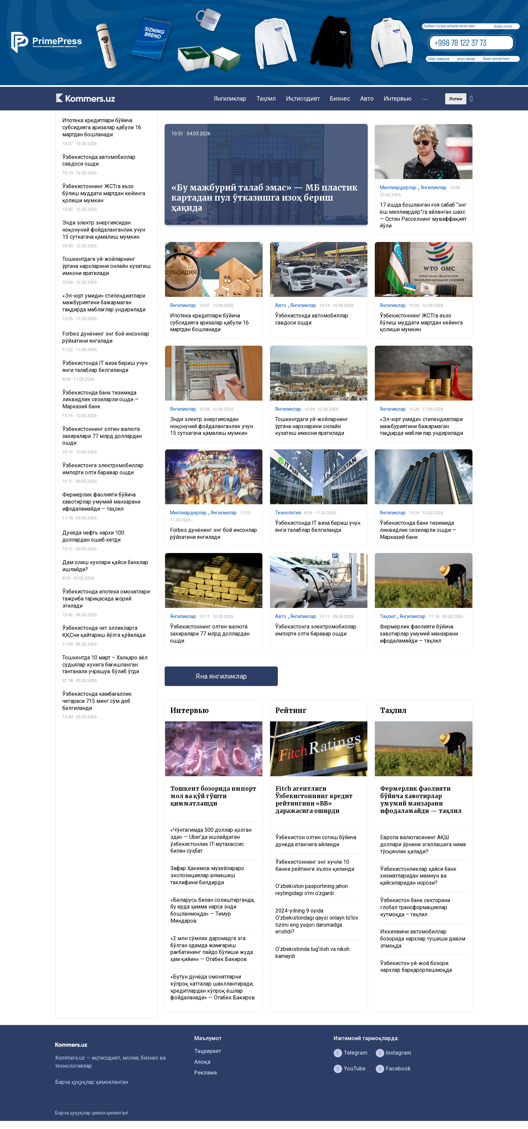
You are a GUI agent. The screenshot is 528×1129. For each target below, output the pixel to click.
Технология (288, 512)
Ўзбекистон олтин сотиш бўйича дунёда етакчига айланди (315, 841)
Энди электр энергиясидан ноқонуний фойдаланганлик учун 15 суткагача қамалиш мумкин (211, 426)
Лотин (455, 98)
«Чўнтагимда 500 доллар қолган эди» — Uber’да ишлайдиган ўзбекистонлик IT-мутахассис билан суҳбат (211, 840)
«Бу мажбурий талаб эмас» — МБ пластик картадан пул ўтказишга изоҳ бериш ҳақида (264, 197)
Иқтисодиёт (303, 98)
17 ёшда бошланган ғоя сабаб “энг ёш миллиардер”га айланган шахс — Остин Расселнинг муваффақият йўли (423, 215)
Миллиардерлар (398, 187)
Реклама (205, 1072)
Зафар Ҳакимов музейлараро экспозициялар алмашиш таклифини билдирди (207, 875)
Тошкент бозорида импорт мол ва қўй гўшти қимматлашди (213, 796)
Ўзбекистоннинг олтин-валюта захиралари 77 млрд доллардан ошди (210, 633)
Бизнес (340, 98)
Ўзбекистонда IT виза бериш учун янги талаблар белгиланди (317, 526)
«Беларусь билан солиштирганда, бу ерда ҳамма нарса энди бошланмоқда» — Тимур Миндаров (212, 910)
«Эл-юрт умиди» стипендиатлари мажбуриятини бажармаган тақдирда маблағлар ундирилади (421, 426)
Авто (366, 98)
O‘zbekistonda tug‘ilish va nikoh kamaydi (312, 952)
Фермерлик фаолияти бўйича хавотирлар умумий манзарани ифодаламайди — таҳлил (419, 633)
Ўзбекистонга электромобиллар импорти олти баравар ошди (315, 630)
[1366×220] (264, 83)
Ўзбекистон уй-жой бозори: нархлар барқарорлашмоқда (416, 966)
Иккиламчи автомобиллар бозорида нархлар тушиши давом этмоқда (422, 938)
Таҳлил (266, 98)
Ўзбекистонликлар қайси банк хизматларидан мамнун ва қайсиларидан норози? (418, 876)
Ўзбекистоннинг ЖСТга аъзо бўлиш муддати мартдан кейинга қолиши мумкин (421, 322)
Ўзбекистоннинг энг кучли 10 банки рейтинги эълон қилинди (314, 865)
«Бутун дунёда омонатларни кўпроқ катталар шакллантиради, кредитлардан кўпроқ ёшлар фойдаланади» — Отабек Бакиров (212, 987)
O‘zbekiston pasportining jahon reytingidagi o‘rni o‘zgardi (311, 889)
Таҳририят (207, 1051)
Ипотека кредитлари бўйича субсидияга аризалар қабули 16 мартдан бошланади (209, 322)
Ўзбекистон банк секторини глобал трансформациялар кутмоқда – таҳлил (415, 907)
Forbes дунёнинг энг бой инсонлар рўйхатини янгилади (213, 533)
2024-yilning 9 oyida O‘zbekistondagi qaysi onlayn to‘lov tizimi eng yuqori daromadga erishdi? (316, 921)
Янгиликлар (230, 98)
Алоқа (202, 1062)
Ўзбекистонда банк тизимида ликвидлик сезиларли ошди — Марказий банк (418, 530)
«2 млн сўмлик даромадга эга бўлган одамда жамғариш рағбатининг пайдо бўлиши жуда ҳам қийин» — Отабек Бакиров (211, 948)
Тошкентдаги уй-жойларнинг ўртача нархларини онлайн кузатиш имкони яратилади (311, 426)
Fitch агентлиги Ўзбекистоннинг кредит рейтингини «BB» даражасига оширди (314, 800)
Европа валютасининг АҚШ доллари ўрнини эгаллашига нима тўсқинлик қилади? (423, 844)
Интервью (397, 98)
